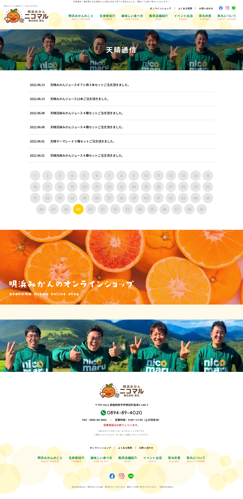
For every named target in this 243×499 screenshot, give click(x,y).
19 (72, 187)
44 (195, 198)
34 (72, 198)
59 (202, 209)
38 (121, 198)
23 (122, 187)
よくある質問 (185, 8)
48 (66, 209)
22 (109, 187)
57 (177, 209)
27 (171, 187)
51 (103, 209)
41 (158, 198)
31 (35, 198)
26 (158, 187)
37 (109, 198)
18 (60, 187)
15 (208, 176)
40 (146, 198)
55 (152, 209)
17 (47, 187)
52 (115, 209)
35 (85, 198)
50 (90, 209)
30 (208, 187)
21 (97, 187)
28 (183, 187)
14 (195, 176)
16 (35, 187)
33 (60, 198)
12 (171, 176)
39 (134, 198)
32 (47, 198)
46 (41, 209)
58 (189, 209)
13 (183, 176)
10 (146, 176)
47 (53, 209)
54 (140, 209)
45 (208, 198)
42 (171, 198)
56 (165, 209)
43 (183, 198)
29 (196, 187)
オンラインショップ (160, 8)
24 (134, 187)
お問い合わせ (206, 8)
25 (146, 187)
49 (78, 209)
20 (84, 187)
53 (128, 209)
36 (97, 198)
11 (158, 176)
